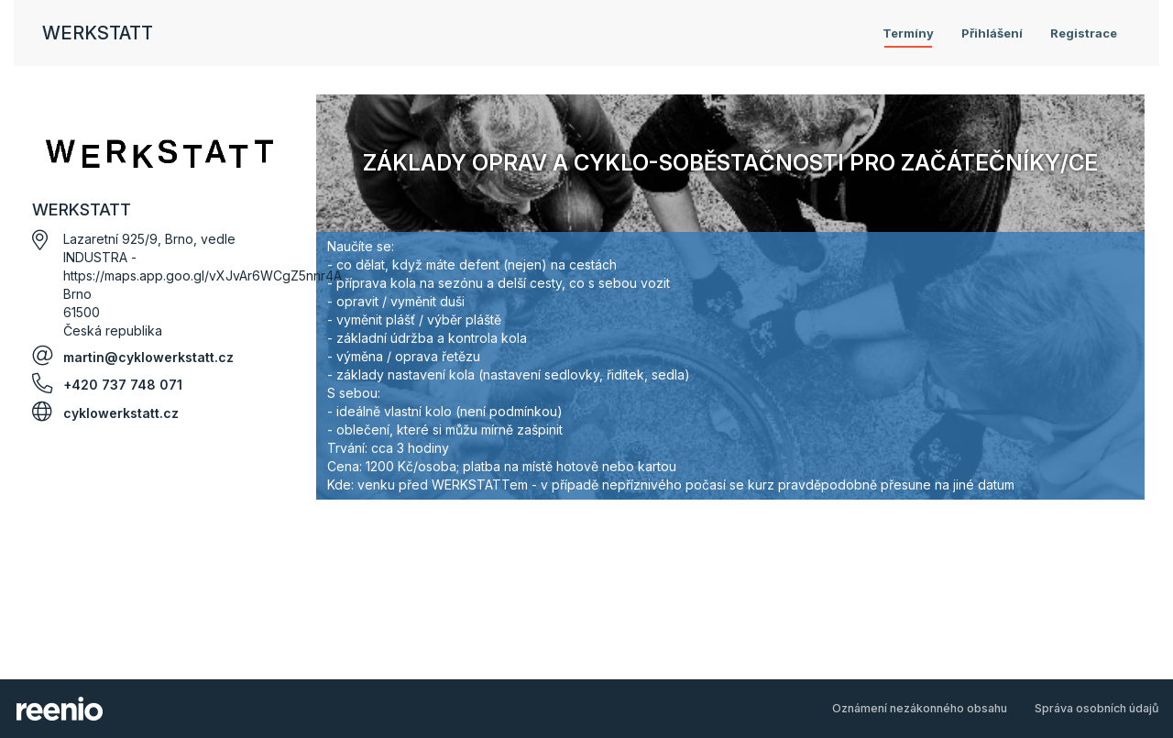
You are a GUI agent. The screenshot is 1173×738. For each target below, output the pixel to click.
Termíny (908, 33)
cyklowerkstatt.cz (121, 413)
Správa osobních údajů (1097, 708)
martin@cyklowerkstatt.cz (148, 357)
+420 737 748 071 (122, 384)
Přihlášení (992, 33)
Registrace (1083, 33)
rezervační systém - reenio (59, 708)
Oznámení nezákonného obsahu (919, 708)
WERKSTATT (97, 33)
